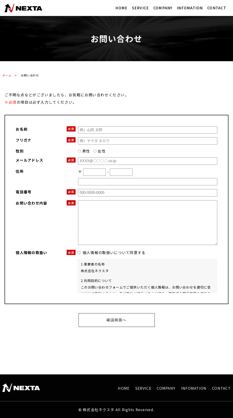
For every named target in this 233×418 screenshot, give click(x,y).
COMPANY (162, 8)
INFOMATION (190, 8)
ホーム (6, 75)
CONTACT (216, 8)
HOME (121, 8)
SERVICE (140, 8)
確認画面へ (116, 320)
